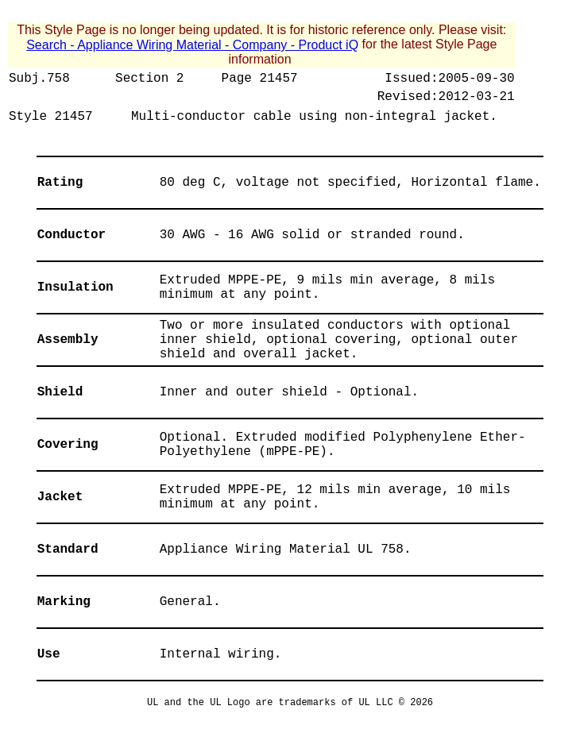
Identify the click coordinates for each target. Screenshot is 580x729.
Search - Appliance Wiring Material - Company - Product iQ (192, 45)
